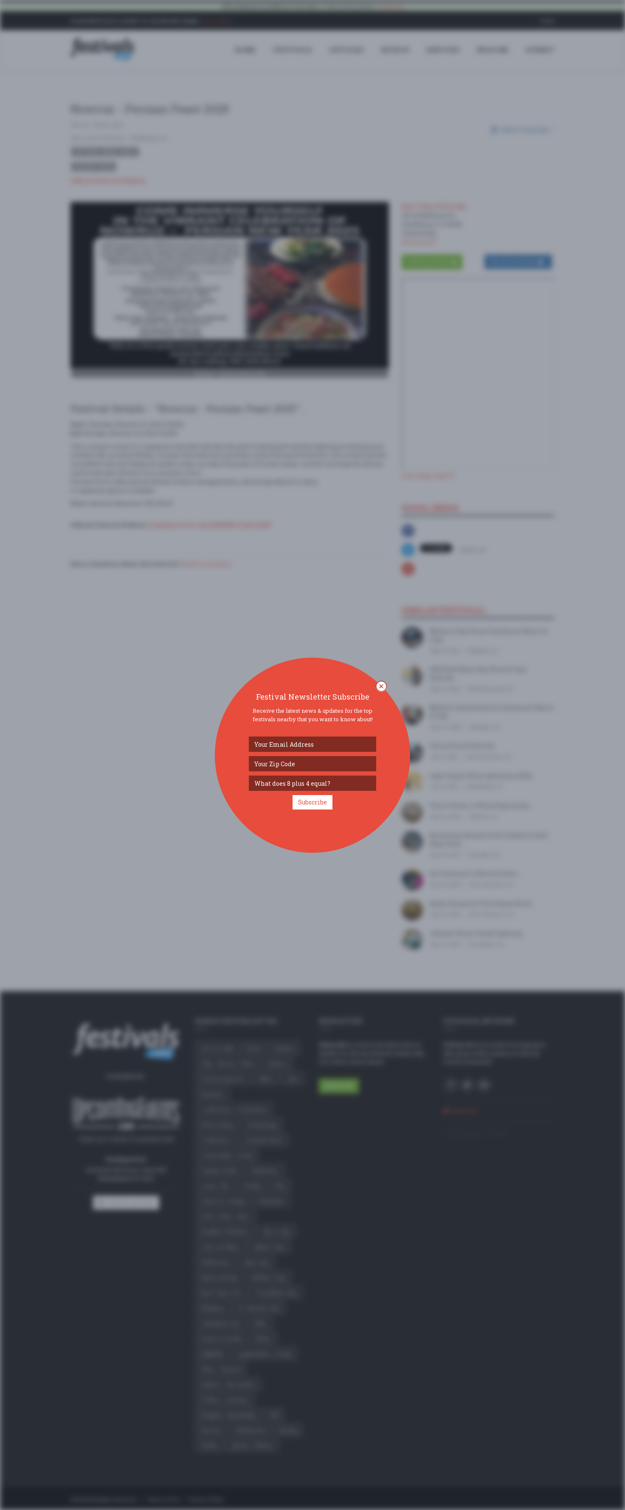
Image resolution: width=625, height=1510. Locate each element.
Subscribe (312, 802)
